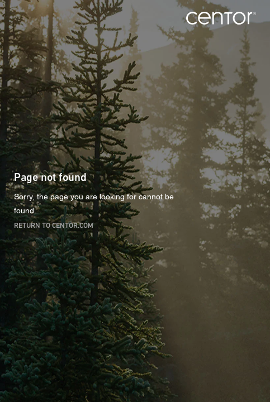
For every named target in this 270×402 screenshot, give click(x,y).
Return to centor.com (53, 225)
